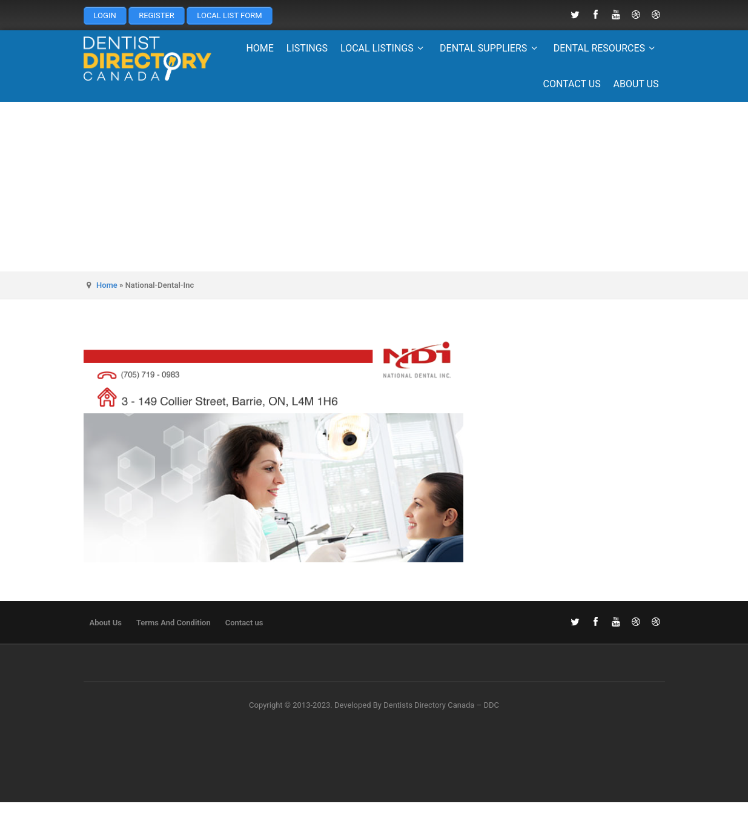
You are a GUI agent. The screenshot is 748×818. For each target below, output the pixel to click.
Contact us (571, 84)
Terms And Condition (173, 622)
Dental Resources (606, 48)
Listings (307, 48)
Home (259, 48)
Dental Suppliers (490, 48)
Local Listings (383, 48)
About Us (636, 84)
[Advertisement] (374, 186)
